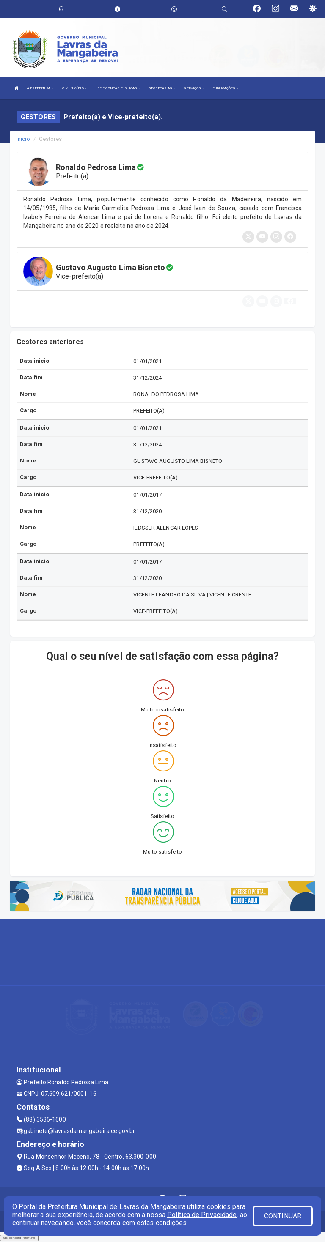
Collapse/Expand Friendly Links (19, 1238)
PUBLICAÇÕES (225, 88)
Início (23, 139)
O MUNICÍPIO (74, 88)
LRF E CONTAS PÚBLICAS (117, 88)
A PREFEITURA (40, 88)
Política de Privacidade (202, 1215)
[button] (290, 301)
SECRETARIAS (162, 88)
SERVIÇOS (194, 88)
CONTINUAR (282, 1216)
